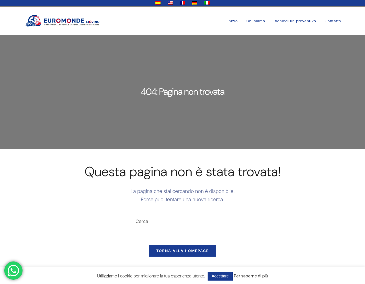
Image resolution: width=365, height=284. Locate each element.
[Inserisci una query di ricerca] (182, 221)
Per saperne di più (251, 276)
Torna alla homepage (182, 251)
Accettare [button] (220, 275)
